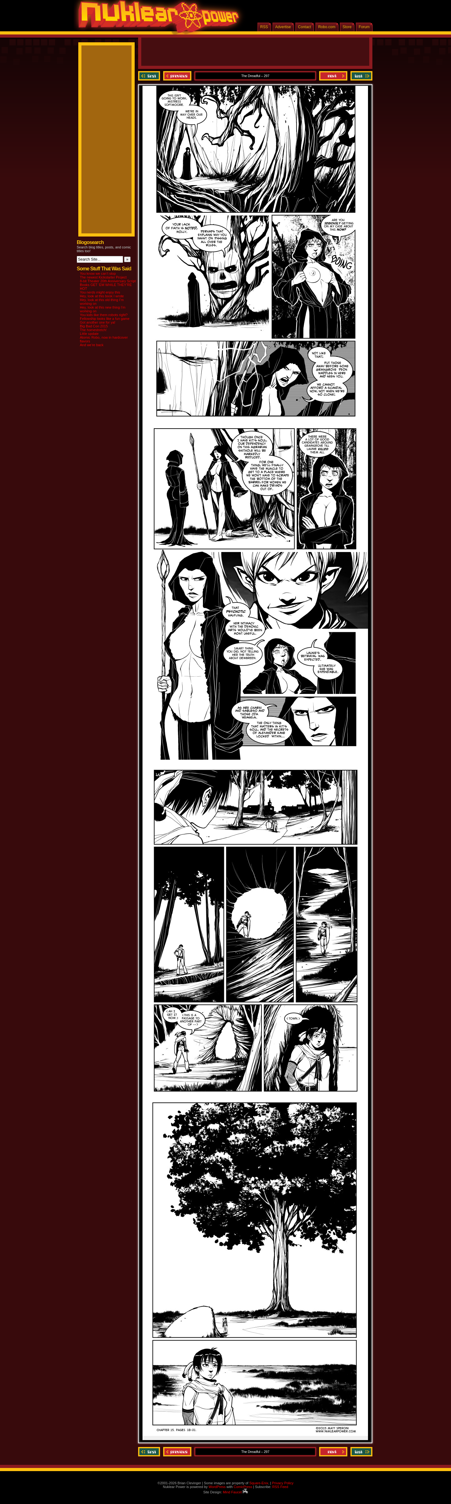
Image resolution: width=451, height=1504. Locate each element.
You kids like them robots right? (103, 315)
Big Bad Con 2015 (94, 326)
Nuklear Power (157, 19)
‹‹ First (150, 75)
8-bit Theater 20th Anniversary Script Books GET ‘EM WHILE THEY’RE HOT (108, 284)
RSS (264, 27)
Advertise (283, 27)
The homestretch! (93, 330)
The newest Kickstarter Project (103, 277)
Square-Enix (258, 1483)
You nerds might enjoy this (100, 292)
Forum (364, 27)
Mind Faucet (235, 1492)
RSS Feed (280, 1487)
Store (347, 27)
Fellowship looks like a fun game (104, 318)
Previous (177, 75)
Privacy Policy (282, 1483)
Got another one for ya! (97, 322)
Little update (89, 334)
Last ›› (360, 75)
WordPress (217, 1487)
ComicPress (243, 1487)
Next (333, 75)
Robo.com (326, 27)
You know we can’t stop (98, 273)
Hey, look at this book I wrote (102, 296)
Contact (304, 27)
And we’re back (91, 345)
